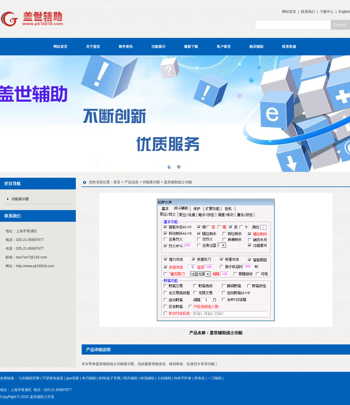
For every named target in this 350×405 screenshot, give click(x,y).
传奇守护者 (182, 378)
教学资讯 (126, 47)
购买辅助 (256, 47)
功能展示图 (20, 199)
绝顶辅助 (147, 378)
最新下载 (191, 47)
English (344, 12)
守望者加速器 (52, 378)
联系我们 (308, 12)
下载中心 (327, 12)
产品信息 (132, 182)
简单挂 (199, 378)
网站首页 (289, 12)
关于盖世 (93, 47)
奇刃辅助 (89, 378)
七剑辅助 (164, 378)
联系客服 (289, 47)
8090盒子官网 (110, 378)
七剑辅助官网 (28, 378)
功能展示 (158, 47)
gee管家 (72, 378)
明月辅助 (130, 378)
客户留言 (224, 47)
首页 (116, 182)
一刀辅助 (215, 378)
